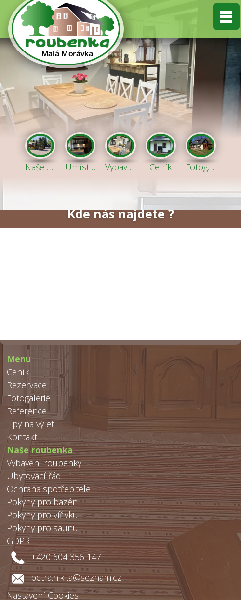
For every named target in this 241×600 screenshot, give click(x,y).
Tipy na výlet (30, 424)
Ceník (18, 372)
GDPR (18, 541)
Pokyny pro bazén (42, 502)
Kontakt (22, 437)
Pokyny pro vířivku (42, 515)
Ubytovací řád (34, 476)
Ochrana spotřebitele (49, 489)
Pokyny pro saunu (42, 528)
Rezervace (27, 385)
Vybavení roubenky (44, 463)
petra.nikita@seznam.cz (76, 577)
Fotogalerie (28, 398)
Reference (27, 411)
